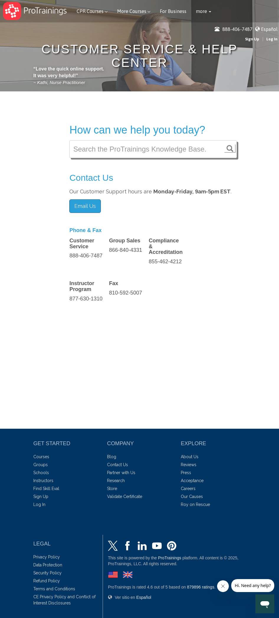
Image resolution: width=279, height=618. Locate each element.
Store (112, 488)
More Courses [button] (133, 11)
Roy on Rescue (195, 504)
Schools (41, 472)
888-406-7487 (233, 29)
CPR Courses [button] (92, 11)
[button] (203, 11)
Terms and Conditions (54, 588)
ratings (200, 587)
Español (269, 29)
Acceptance (192, 480)
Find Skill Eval (46, 488)
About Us (189, 456)
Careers (188, 488)
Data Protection (47, 565)
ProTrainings (169, 557)
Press (186, 472)
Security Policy (47, 573)
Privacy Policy (46, 557)
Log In (272, 39)
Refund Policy (46, 580)
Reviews (188, 464)
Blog (111, 456)
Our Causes (192, 496)
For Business (173, 11)
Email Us (85, 206)
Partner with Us (121, 472)
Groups (40, 464)
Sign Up (252, 39)
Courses (41, 456)
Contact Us (117, 464)
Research (116, 480)
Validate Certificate (124, 496)
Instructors (43, 480)
